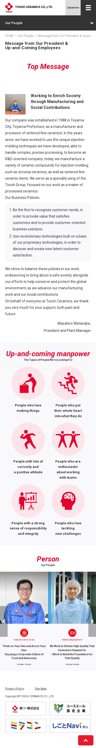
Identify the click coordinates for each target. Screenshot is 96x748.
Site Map (41, 688)
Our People (49, 23)
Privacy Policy (14, 688)
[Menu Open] (88, 7)
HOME (9, 36)
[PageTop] (85, 740)
